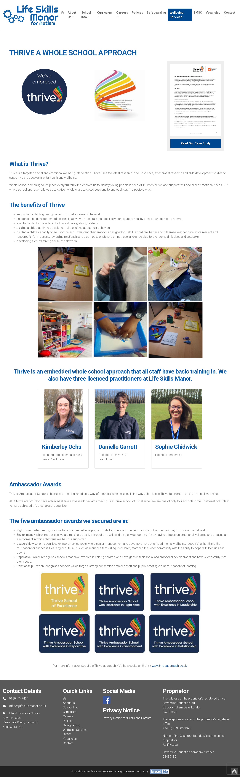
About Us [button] (72, 15)
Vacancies (213, 12)
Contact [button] (229, 12)
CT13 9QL (16, 727)
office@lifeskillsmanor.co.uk (27, 706)
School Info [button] (86, 15)
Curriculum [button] (105, 12)
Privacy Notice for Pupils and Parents (127, 718)
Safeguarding (156, 12)
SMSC (198, 12)
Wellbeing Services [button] (176, 15)
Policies (137, 12)
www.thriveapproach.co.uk (169, 665)
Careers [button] (122, 12)
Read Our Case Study (195, 143)
